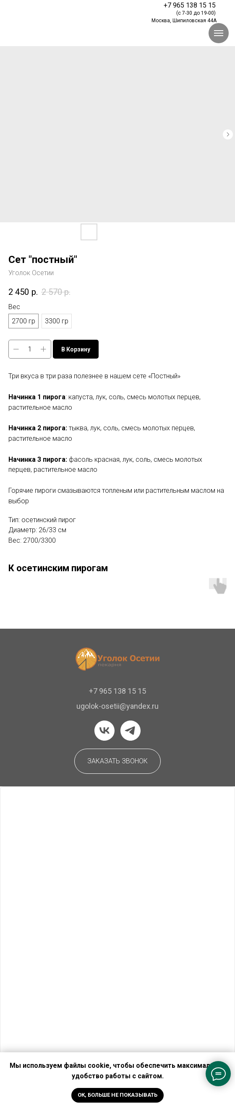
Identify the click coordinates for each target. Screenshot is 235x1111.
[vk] (104, 731)
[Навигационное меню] (218, 33)
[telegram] (130, 731)
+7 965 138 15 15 (117, 691)
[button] (117, 761)
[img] (66, 10)
